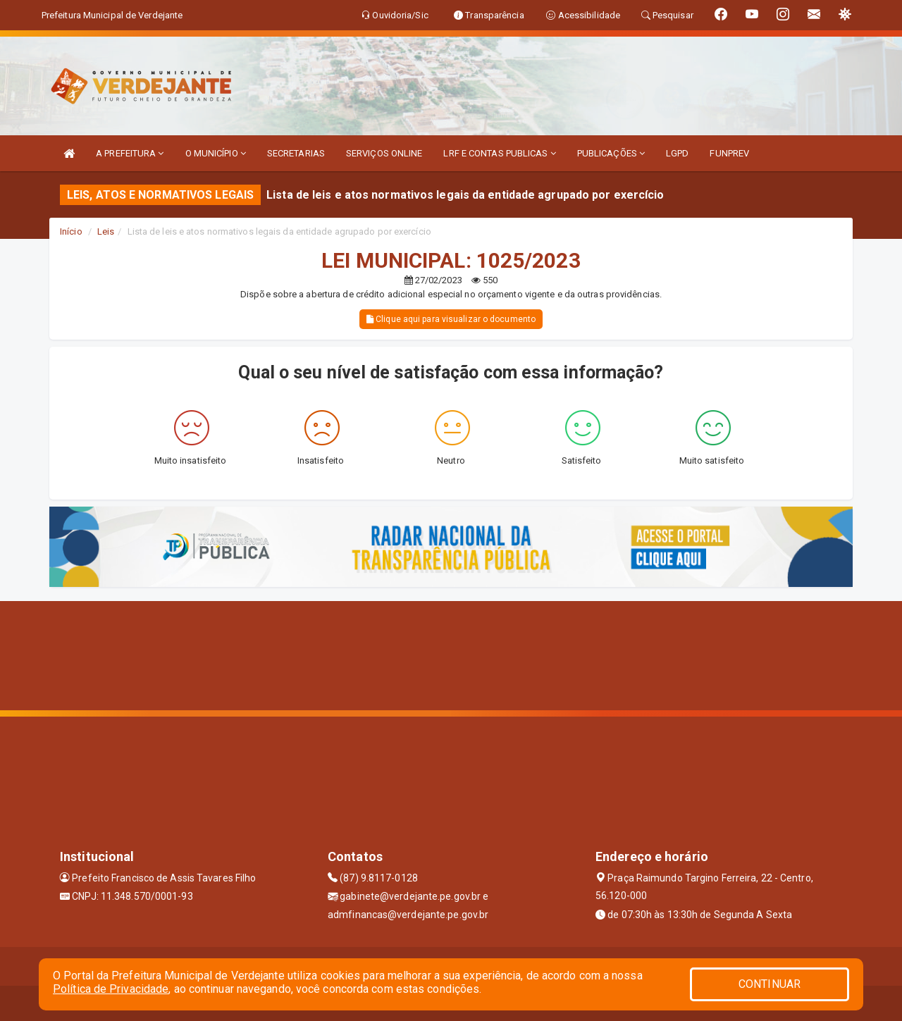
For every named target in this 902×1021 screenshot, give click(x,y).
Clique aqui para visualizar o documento (451, 319)
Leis (105, 231)
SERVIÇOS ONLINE (384, 153)
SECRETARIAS (296, 153)
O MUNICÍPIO (215, 153)
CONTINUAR (770, 984)
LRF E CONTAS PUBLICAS (499, 153)
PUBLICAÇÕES (611, 153)
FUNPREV (729, 153)
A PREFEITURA (129, 153)
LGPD (677, 153)
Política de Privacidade (110, 989)
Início (71, 231)
